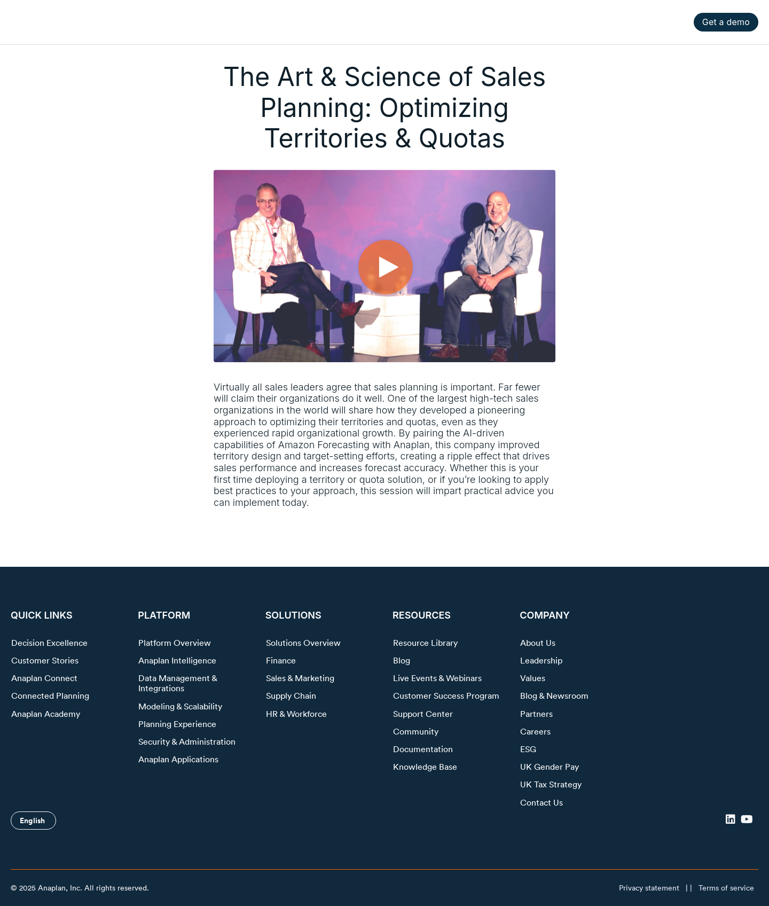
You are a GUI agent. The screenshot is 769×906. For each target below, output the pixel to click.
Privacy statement (649, 888)
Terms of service (726, 888)
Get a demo (726, 22)
